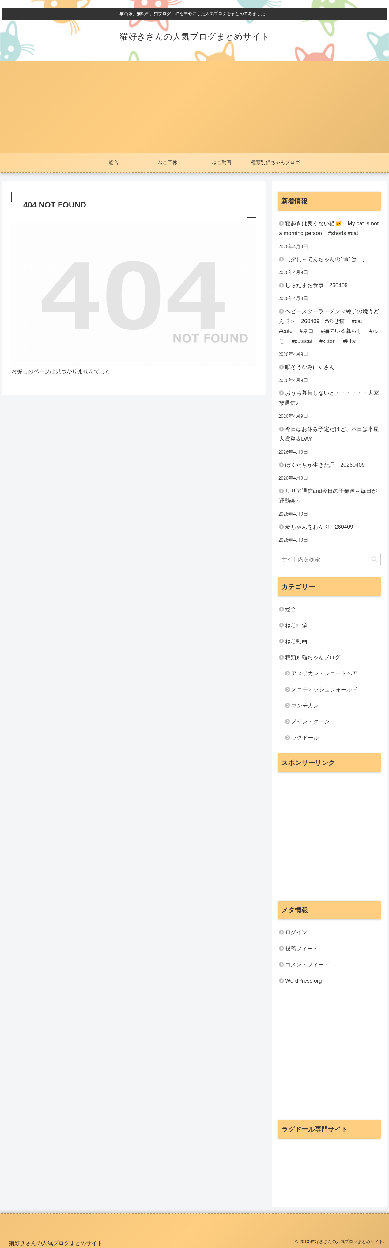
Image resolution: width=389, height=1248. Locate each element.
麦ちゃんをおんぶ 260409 (319, 527)
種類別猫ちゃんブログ (312, 657)
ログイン (296, 932)
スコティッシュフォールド (324, 690)
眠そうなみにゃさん (310, 367)
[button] (374, 559)
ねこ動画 (296, 641)
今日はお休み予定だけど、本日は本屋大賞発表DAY (329, 434)
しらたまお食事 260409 (316, 285)
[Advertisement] (194, 107)
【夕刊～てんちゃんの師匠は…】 (326, 259)
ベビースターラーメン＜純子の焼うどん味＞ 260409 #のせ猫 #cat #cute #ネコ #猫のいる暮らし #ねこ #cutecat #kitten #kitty (329, 326)
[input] (329, 559)
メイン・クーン (310, 721)
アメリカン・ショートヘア (324, 673)
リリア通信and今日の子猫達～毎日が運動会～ (328, 496)
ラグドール (305, 738)
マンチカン (305, 705)
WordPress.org (303, 981)
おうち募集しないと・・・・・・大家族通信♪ (329, 398)
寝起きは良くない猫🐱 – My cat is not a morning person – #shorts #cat (329, 228)
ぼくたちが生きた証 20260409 (325, 465)
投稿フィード (301, 949)
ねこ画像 (296, 625)
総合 (290, 609)
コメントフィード (307, 964)
